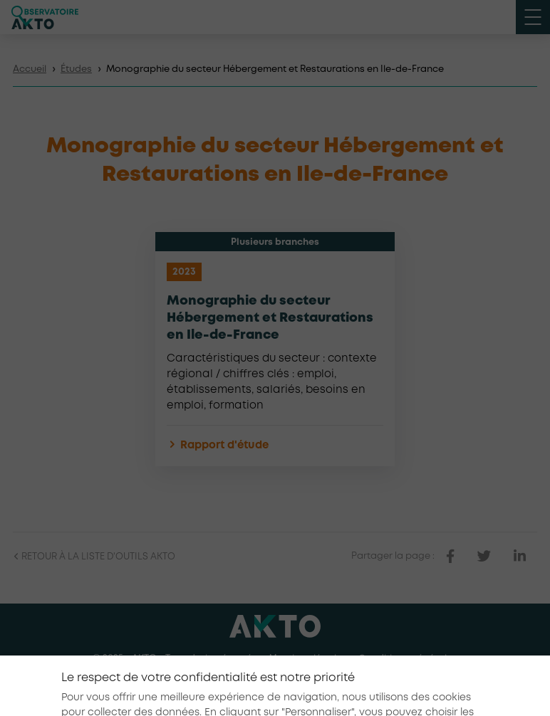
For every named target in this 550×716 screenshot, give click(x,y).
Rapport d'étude (218, 446)
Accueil (29, 69)
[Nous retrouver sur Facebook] (242, 687)
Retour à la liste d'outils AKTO (94, 557)
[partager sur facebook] (450, 556)
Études (76, 69)
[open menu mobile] (533, 17)
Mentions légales (308, 659)
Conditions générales (407, 659)
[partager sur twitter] (484, 556)
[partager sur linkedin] (519, 556)
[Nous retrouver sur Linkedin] (275, 687)
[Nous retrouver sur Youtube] (308, 687)
